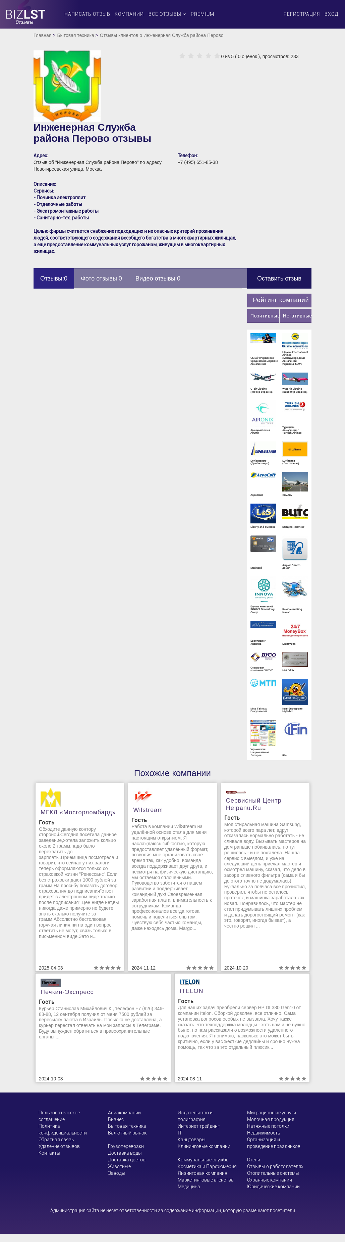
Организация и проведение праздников (273, 1143)
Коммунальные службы (204, 1159)
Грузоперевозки (126, 1146)
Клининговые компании (204, 1146)
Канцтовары (192, 1139)
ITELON (192, 991)
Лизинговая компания (202, 1173)
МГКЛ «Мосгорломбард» (78, 812)
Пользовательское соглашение (59, 1116)
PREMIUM (202, 14)
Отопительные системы (273, 1173)
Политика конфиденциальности (63, 1129)
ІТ (180, 1133)
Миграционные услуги (271, 1112)
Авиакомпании (124, 1112)
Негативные (297, 315)
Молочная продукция (270, 1119)
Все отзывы (167, 14)
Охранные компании (269, 1180)
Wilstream (148, 810)
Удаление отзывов (59, 1146)
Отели (253, 1159)
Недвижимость (263, 1133)
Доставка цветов (127, 1159)
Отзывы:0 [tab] (53, 278)
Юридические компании (273, 1186)
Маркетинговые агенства (206, 1180)
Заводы (116, 1173)
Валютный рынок (127, 1133)
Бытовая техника (75, 35)
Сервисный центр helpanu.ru (254, 804)
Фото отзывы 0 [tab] (101, 278)
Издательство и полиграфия (195, 1116)
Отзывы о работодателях (275, 1166)
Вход (331, 14)
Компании (129, 14)
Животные (119, 1166)
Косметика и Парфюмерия (207, 1166)
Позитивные (264, 315)
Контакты (49, 1153)
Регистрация (302, 14)
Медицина (189, 1186)
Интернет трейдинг (199, 1126)
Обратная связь (56, 1139)
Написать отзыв (87, 14)
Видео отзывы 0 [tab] (157, 278)
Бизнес (116, 1119)
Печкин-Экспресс (67, 992)
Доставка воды (125, 1153)
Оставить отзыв (279, 278)
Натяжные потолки (268, 1126)
